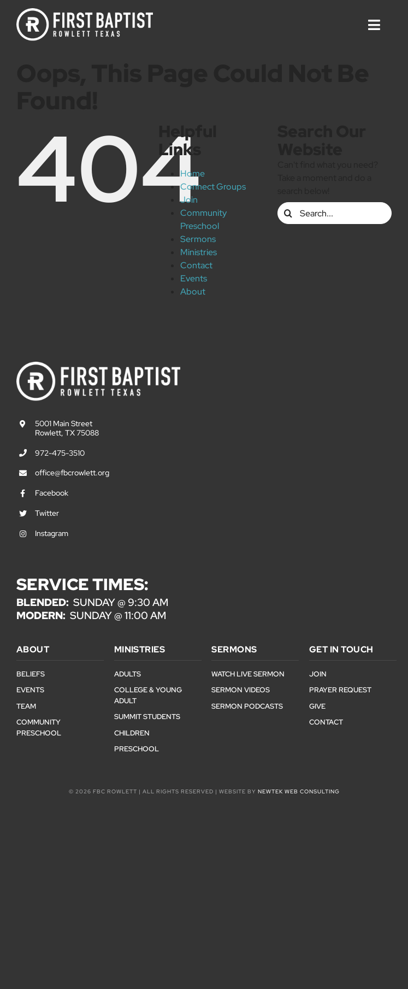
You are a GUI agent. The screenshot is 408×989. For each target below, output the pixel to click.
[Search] (288, 213)
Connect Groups (213, 186)
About (192, 291)
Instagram (51, 533)
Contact (196, 265)
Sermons (198, 239)
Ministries (198, 252)
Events (193, 278)
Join (189, 199)
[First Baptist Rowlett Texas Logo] (84, 12)
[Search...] (334, 213)
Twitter (47, 513)
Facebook (51, 493)
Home (192, 173)
